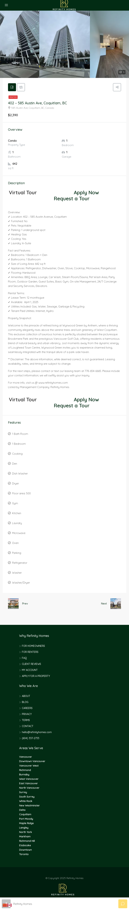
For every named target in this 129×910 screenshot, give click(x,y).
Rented (13, 98)
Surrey (23, 792)
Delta (22, 810)
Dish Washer (20, 474)
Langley (23, 828)
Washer (17, 573)
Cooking (17, 454)
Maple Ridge (26, 823)
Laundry (17, 523)
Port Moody (26, 819)
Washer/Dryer (21, 583)
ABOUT (26, 696)
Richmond (25, 770)
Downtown (25, 850)
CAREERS (27, 708)
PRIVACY (27, 714)
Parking (16, 553)
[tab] (12, 87)
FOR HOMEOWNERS (33, 646)
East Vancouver (28, 783)
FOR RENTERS (30, 652)
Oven (15, 543)
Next (104, 604)
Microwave (18, 533)
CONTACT (27, 726)
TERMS (26, 720)
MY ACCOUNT (30, 670)
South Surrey (26, 797)
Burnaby (24, 775)
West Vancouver (29, 779)
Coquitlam (25, 814)
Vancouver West (29, 766)
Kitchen (16, 513)
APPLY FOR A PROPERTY (36, 676)
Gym (15, 503)
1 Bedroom (19, 444)
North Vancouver (29, 788)
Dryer (15, 484)
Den (14, 464)
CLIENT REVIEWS (31, 664)
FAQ (24, 658)
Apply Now (86, 193)
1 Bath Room (20, 434)
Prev (25, 604)
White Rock (25, 801)
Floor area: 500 (21, 494)
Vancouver (25, 757)
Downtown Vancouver (32, 761)
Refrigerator (19, 563)
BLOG (25, 702)
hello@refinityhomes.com (37, 732)
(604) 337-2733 (30, 738)
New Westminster (29, 806)
